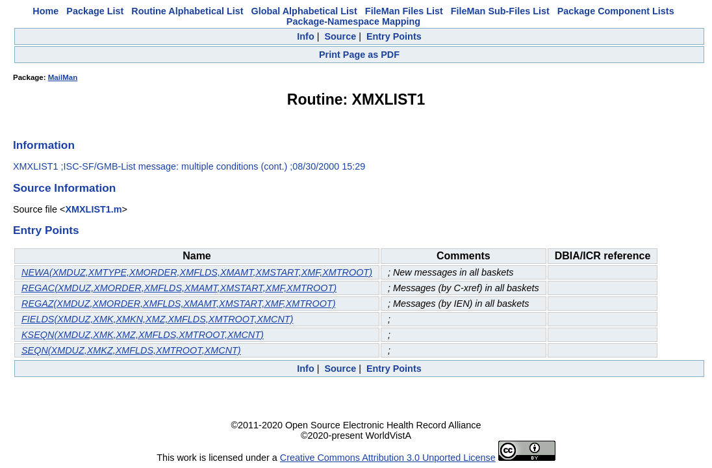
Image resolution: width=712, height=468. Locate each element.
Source (340, 36)
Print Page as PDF (359, 54)
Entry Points (394, 36)
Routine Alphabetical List (187, 11)
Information (44, 144)
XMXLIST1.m (93, 209)
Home (45, 11)
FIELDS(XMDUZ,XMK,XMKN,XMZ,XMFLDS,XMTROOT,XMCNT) (157, 319)
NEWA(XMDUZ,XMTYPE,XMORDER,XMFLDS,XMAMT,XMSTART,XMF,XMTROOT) (196, 272)
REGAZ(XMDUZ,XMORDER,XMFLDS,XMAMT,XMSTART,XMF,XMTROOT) (178, 303)
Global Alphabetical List (304, 11)
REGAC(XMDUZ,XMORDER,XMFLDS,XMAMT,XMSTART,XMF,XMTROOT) (179, 288)
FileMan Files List (404, 11)
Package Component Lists (615, 11)
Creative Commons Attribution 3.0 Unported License (388, 457)
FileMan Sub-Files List (500, 11)
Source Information (64, 187)
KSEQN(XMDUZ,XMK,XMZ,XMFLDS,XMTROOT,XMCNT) (142, 335)
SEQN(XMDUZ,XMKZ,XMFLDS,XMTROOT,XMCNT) (131, 350)
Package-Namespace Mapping (353, 21)
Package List (94, 11)
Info (305, 36)
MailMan (62, 77)
